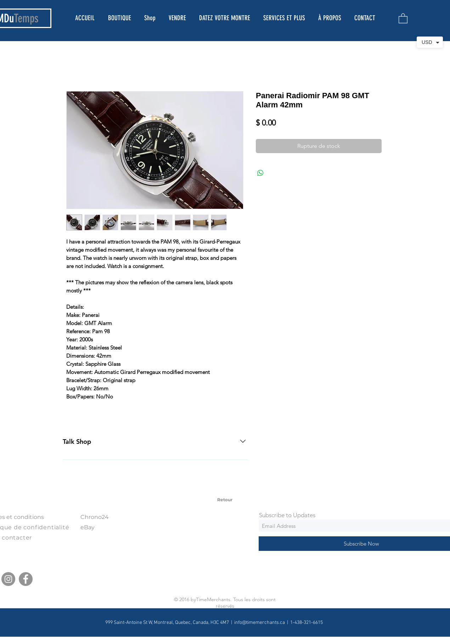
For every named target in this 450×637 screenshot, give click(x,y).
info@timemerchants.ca (259, 623)
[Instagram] (8, 579)
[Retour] (225, 499)
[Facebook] (26, 579)
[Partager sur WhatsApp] (260, 173)
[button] (403, 18)
